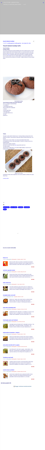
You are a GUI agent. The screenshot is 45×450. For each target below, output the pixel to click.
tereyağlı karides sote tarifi (9, 298)
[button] (33, 45)
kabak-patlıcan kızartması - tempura (11, 336)
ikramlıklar (20, 210)
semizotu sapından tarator (9, 273)
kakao (9, 58)
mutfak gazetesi (11, 2)
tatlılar (4, 213)
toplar (16, 148)
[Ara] (43, 3)
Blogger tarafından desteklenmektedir (22, 390)
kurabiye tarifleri (6, 182)
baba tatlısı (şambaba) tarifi (9, 311)
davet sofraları (14, 210)
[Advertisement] (40, 29)
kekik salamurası (7, 286)
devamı (32, 270)
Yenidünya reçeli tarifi (8, 361)
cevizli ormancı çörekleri (8, 373)
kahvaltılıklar (26, 210)
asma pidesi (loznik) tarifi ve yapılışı (11, 348)
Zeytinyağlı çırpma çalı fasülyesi (10, 323)
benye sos (5, 261)
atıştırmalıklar (6, 210)
